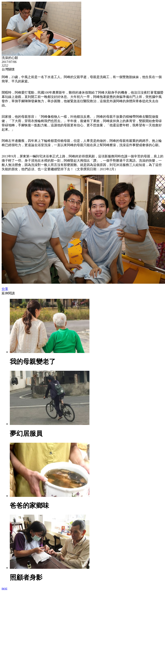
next (4, 588)
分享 (5, 289)
